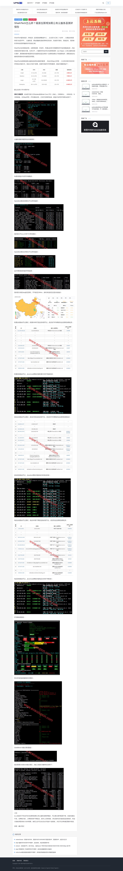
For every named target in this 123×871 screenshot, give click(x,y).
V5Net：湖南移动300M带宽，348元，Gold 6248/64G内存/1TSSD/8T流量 (100, 100)
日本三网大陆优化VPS (42, 9)
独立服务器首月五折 (22, 12)
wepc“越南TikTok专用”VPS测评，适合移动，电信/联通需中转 (32, 842)
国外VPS (29, 3)
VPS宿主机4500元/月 (42, 12)
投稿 (14, 860)
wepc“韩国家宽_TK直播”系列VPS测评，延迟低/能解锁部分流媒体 (34, 849)
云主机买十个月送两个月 (81, 9)
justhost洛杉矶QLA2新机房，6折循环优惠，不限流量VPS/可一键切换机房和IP (100, 85)
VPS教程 (44, 3)
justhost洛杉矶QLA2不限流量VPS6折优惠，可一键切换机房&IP (100, 108)
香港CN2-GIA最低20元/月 (22, 9)
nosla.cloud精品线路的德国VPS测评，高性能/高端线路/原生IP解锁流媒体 (36, 852)
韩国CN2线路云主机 (101, 9)
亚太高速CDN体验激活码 (81, 12)
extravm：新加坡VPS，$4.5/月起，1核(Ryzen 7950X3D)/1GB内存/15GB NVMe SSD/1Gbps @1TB (43, 846)
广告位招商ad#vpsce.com (101, 12)
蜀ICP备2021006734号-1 (27, 863)
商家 (108, 3)
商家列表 (19, 860)
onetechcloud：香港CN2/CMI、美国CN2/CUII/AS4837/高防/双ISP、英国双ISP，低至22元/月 (41, 839)
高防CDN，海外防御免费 (61, 12)
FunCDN (28, 868)
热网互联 (21, 868)
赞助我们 (25, 860)
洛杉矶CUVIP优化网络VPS (61, 9)
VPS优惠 (51, 3)
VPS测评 (37, 3)
